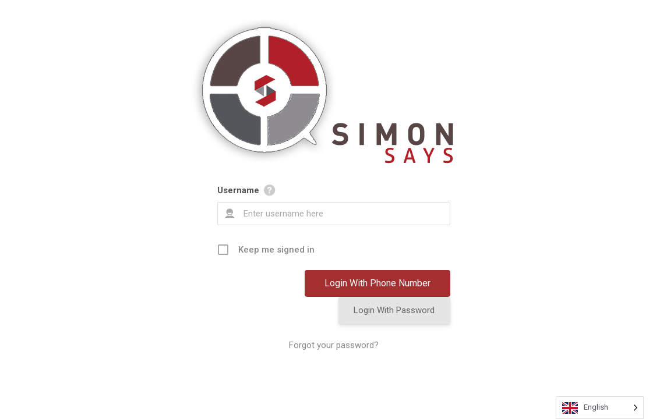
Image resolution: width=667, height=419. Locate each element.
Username (238, 190)
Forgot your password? (334, 345)
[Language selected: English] (600, 407)
